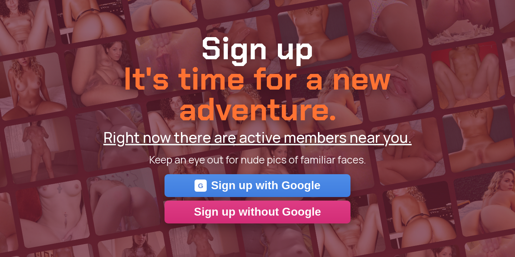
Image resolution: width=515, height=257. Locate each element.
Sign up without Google (257, 211)
